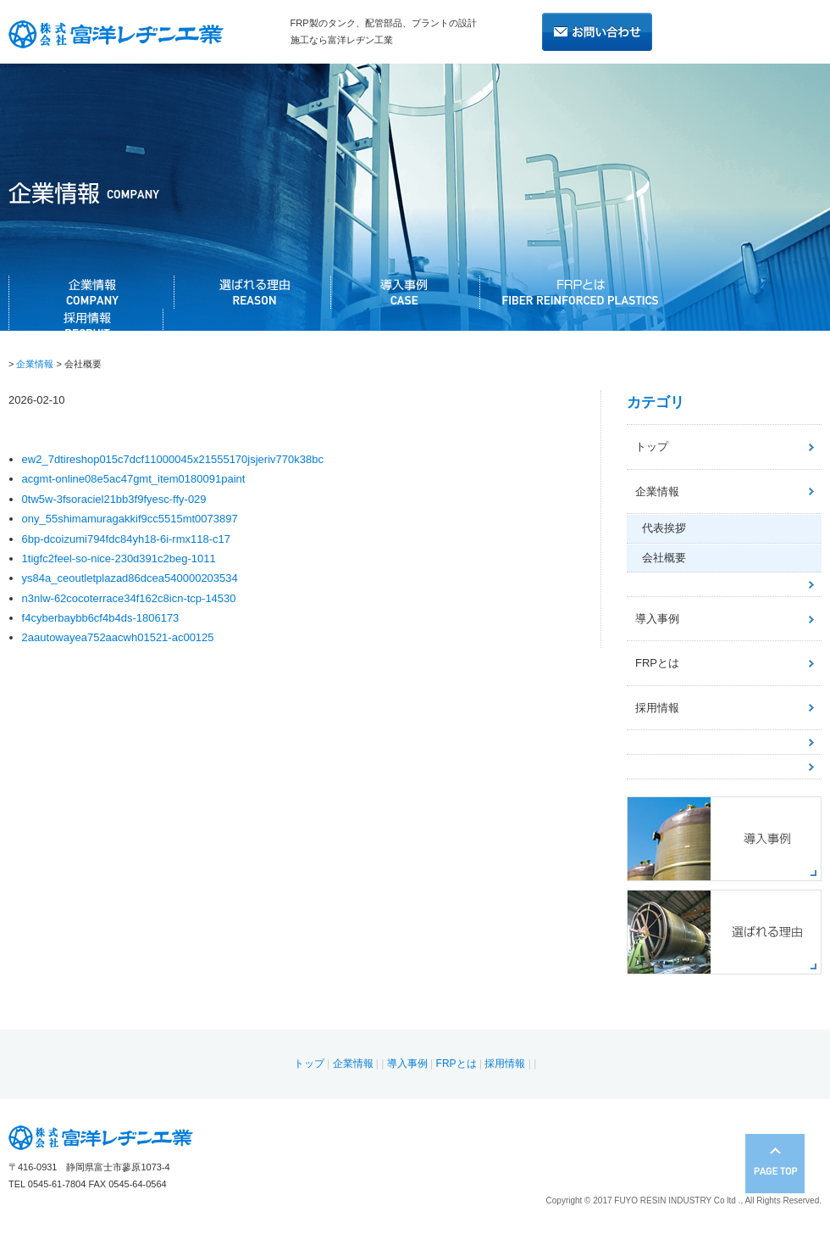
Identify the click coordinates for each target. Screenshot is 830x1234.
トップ (651, 446)
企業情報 (36, 364)
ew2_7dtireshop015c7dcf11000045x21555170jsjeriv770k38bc (173, 459)
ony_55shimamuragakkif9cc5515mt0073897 (130, 518)
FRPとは (657, 662)
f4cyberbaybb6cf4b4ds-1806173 (101, 617)
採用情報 (657, 707)
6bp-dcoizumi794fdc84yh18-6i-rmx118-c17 (126, 539)
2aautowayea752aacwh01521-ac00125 (118, 637)
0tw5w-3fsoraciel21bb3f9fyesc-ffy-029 (114, 499)
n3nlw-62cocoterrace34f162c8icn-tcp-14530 (129, 598)
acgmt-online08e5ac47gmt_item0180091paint (134, 478)
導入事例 (657, 618)
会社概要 (664, 557)
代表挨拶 (664, 528)
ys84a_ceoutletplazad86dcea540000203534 (130, 578)
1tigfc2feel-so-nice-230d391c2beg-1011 (119, 558)
